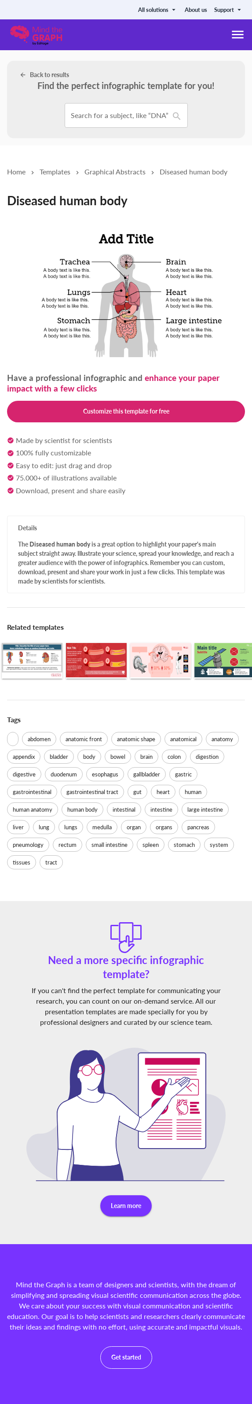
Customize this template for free (126, 411)
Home (16, 171)
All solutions (158, 10)
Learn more (126, 1206)
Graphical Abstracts (115, 171)
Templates (55, 171)
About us (196, 9)
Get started (126, 1357)
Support (228, 10)
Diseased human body (193, 171)
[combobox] (77, 115)
